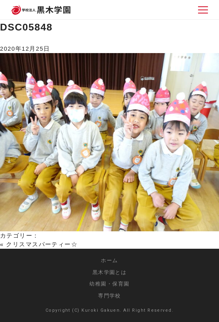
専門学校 (109, 296)
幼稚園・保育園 (109, 284)
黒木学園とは (110, 272)
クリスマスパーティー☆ (41, 244)
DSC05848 (26, 27)
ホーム (109, 260)
